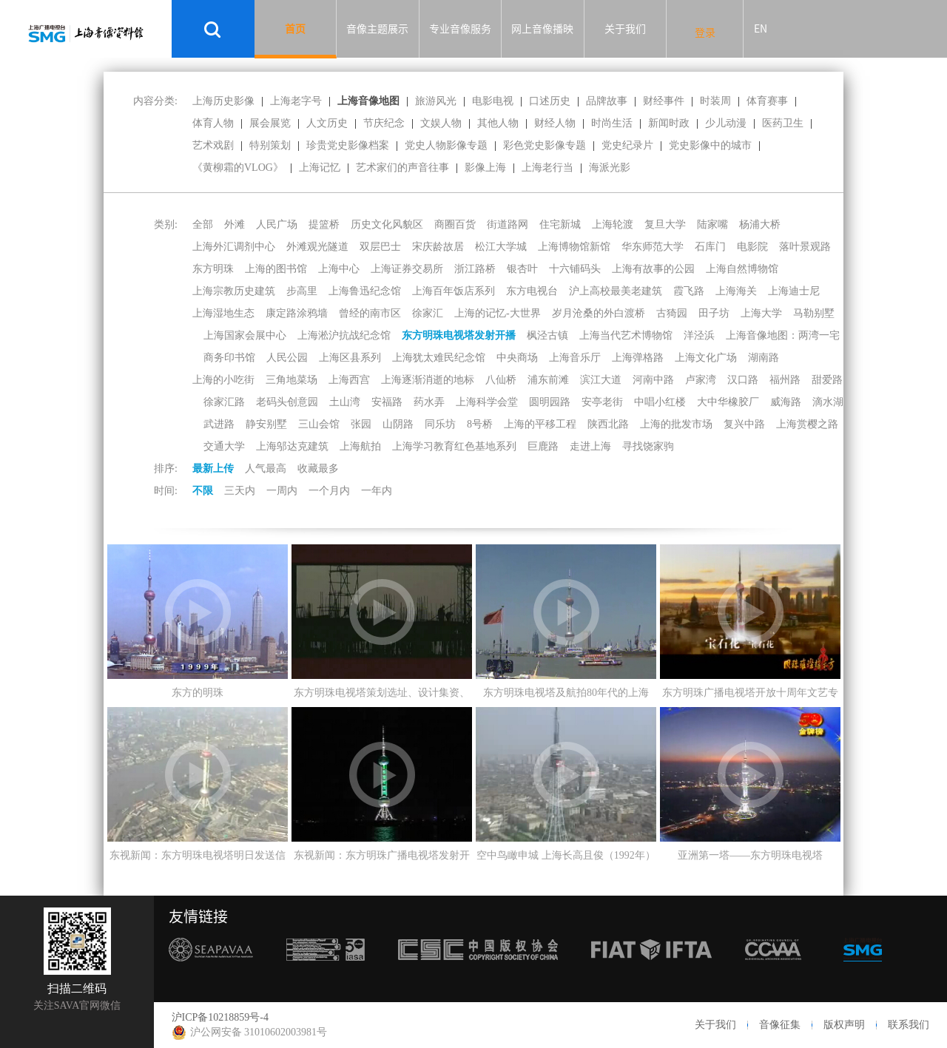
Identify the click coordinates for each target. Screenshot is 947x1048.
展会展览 (270, 123)
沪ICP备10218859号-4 (220, 1017)
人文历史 (327, 123)
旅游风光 (435, 101)
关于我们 (625, 29)
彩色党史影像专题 (544, 145)
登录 (705, 32)
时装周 (715, 101)
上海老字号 (296, 101)
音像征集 (780, 1024)
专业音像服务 (460, 29)
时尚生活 (612, 123)
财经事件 (663, 101)
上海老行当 (547, 167)
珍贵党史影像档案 (347, 145)
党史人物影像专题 (446, 145)
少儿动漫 (726, 123)
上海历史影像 (223, 101)
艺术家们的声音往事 (402, 167)
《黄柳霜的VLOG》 (237, 167)
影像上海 (485, 167)
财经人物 (555, 123)
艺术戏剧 (213, 145)
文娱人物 (441, 123)
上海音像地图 (368, 101)
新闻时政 (669, 123)
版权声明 (844, 1024)
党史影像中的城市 (710, 145)
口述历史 (549, 101)
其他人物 (498, 123)
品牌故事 (606, 101)
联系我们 (908, 1024)
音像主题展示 (377, 29)
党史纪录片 (627, 145)
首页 (295, 29)
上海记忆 (319, 167)
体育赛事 (767, 101)
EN (760, 29)
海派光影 (609, 167)
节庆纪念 (384, 123)
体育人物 (213, 123)
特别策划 (270, 145)
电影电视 (492, 101)
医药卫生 (782, 123)
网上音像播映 (542, 29)
